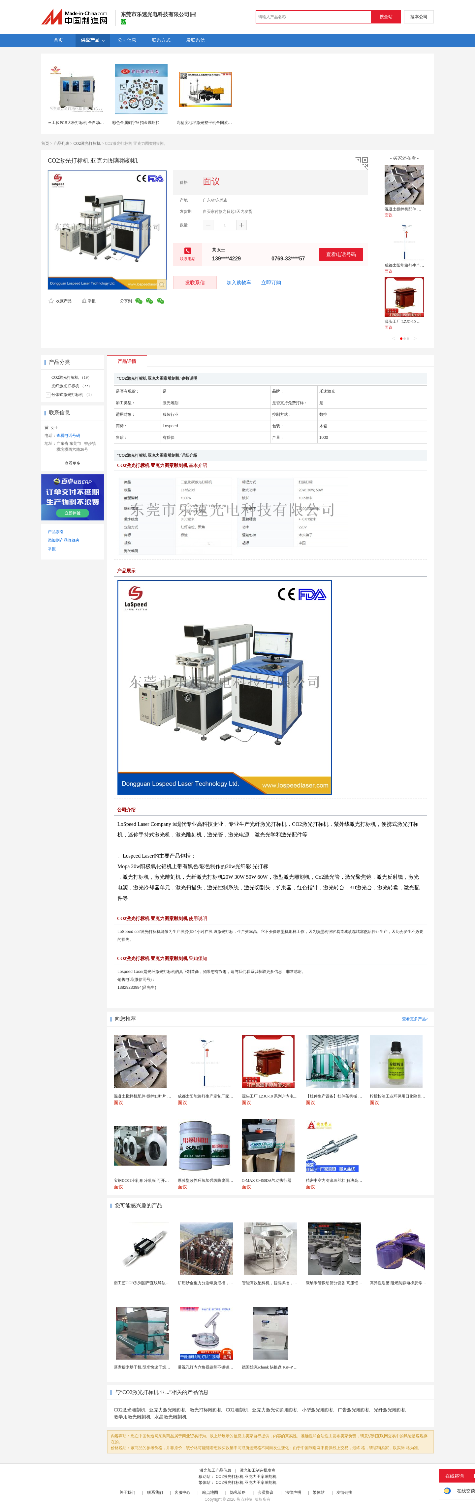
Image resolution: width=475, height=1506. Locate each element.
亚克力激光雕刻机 (167, 1410)
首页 (45, 143)
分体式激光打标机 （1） (72, 394)
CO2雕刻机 (237, 1410)
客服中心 (182, 1492)
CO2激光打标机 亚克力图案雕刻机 (246, 1476)
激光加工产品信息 (215, 1470)
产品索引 (56, 531)
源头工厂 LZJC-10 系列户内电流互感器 (418, 321)
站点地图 (210, 1492)
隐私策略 (238, 1492)
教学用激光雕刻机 (132, 1416)
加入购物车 (239, 282)
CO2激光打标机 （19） (71, 377)
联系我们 (155, 1492)
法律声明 (293, 1492)
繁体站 (319, 1492)
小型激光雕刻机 (318, 1410)
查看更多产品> (415, 1019)
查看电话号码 (341, 254)
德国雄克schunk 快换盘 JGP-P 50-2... (273, 1367)
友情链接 (344, 1492)
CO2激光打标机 (87, 143)
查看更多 (72, 463)
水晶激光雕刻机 (170, 1416)
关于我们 (127, 1492)
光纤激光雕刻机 (390, 1410)
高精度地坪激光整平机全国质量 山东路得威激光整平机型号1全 (231, 122)
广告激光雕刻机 (354, 1410)
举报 (88, 301)
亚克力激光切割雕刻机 (275, 1410)
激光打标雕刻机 (206, 1410)
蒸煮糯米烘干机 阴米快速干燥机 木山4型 (149, 1367)
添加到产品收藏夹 (63, 540)
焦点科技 (244, 1499)
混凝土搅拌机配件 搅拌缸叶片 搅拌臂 (417, 209)
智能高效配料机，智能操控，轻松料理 (275, 1283)
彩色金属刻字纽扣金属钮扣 (136, 122)
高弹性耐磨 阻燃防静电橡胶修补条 (400, 1283)
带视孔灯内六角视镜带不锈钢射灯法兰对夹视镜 (219, 1367)
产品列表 (61, 143)
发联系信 (195, 282)
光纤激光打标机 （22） (71, 386)
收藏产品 (60, 301)
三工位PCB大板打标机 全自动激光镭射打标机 (88, 122)
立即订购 (271, 282)
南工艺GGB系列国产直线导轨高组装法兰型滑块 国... (159, 1283)
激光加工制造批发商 (257, 1470)
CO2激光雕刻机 (129, 1410)
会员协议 (265, 1492)
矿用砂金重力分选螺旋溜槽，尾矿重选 (211, 1283)
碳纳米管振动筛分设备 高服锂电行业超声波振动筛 (350, 1283)
